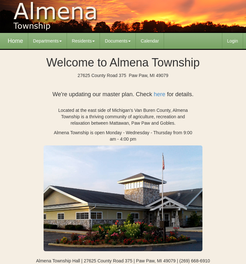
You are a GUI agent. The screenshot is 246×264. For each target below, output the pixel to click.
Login (232, 40)
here (159, 94)
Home (15, 41)
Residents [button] (83, 40)
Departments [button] (47, 40)
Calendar (150, 40)
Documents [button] (118, 40)
